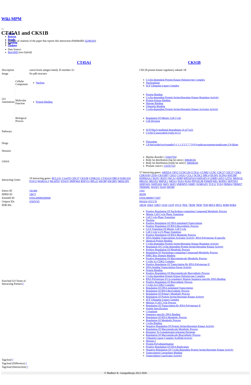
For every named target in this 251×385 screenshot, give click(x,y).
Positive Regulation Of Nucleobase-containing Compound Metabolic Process (186, 211)
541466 (33, 190)
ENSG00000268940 (40, 198)
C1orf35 (66, 178)
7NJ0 (205, 205)
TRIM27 (237, 184)
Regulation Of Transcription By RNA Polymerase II (173, 305)
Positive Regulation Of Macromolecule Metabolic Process (176, 258)
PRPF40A (75, 181)
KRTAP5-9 (203, 178)
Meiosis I (151, 341)
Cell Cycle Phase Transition (160, 217)
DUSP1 (214, 175)
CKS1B (194, 62)
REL (215, 181)
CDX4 (153, 175)
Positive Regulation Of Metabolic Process (168, 249)
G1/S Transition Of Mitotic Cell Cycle (166, 229)
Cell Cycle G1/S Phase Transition (163, 232)
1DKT (157, 205)
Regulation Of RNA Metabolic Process (166, 317)
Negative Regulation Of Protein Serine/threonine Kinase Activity (180, 326)
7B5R (199, 205)
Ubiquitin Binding (155, 106)
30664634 (189, 160)
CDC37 (76, 178)
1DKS (150, 205)
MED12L (238, 178)
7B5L (185, 205)
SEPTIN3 (233, 181)
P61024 (143, 201)
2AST (171, 205)
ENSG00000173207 (150, 198)
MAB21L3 (43, 181)
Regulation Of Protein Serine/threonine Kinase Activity (175, 296)
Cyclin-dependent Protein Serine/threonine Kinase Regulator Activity (182, 97)
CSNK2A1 (94, 178)
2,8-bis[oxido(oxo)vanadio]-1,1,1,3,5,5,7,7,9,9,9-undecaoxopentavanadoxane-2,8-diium (192, 144)
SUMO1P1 (202, 184)
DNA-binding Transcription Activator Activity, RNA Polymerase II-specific (185, 237)
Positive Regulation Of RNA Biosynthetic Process (172, 226)
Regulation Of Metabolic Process (163, 320)
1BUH (142, 205)
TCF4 (220, 184)
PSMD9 (208, 181)
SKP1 (166, 184)
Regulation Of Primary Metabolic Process (168, 293)
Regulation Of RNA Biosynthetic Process (167, 290)
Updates (12, 45)
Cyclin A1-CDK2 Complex (160, 261)
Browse (12, 36)
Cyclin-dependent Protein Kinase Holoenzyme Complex (175, 79)
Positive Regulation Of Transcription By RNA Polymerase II (178, 264)
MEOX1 (143, 181)
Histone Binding (154, 103)
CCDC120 (184, 172)
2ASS (164, 205)
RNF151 (85, 181)
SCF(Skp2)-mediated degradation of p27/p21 (169, 129)
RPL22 (94, 181)
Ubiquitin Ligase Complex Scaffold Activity (169, 338)
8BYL (219, 205)
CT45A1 (84, 62)
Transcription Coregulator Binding (164, 352)
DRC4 (115, 178)
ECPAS (223, 175)
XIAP (163, 187)
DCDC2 (198, 175)
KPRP (180, 178)
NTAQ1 (65, 181)
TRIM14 (227, 184)
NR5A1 (173, 181)
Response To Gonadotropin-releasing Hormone (170, 332)
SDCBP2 (112, 181)
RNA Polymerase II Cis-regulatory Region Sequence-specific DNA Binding (186, 279)
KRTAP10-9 (190, 178)
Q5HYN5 (34, 201)
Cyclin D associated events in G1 (163, 132)
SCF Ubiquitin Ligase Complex (162, 85)
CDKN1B (144, 175)
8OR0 (226, 205)
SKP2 (173, 184)
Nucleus (40, 82)
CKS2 (173, 175)
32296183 (90, 40)
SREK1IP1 (123, 181)
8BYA (212, 205)
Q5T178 (152, 201)
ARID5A (166, 172)
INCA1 (172, 178)
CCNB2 (204, 172)
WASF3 (155, 187)
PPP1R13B (197, 181)
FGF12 (33, 181)
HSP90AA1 (145, 178)
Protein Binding (44, 101)
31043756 (170, 157)
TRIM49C (144, 187)
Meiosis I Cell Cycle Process (161, 302)
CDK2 (237, 172)
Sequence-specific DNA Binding (163, 314)
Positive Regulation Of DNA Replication (167, 346)
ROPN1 (223, 181)
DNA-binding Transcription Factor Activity (169, 267)
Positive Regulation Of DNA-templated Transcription (174, 223)
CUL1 (189, 175)
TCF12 (212, 184)
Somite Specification (157, 308)
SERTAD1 (144, 184)
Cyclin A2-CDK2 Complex (160, 285)
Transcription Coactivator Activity (164, 355)
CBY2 (175, 172)
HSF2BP (232, 175)
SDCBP (103, 181)
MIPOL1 (163, 181)
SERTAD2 (156, 184)
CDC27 (221, 172)
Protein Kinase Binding (158, 100)
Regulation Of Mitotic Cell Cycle (163, 118)
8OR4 (233, 205)
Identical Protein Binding (159, 240)
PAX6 (188, 181)
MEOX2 (153, 181)
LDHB (213, 178)
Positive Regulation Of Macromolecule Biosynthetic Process (178, 273)
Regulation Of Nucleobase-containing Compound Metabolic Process (182, 252)
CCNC (212, 172)
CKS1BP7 (163, 175)
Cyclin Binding (154, 323)
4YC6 (178, 205)
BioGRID (13, 52)
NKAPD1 (55, 181)
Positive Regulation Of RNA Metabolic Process (171, 234)
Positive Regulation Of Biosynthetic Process (169, 282)
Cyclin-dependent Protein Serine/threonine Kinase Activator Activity (182, 109)
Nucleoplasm (153, 82)
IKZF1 (156, 178)
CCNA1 (195, 172)
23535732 (169, 165)
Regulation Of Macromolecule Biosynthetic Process (173, 335)
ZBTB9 (171, 187)
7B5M (191, 205)
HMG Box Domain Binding (160, 255)
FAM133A (125, 178)
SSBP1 (191, 184)
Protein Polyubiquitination (160, 343)
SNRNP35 (182, 184)
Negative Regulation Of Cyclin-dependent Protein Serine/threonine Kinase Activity (189, 349)
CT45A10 (106, 178)
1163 (141, 190)
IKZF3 (163, 178)
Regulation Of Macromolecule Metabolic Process (172, 329)
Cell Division (153, 121)
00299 (142, 194)
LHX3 (220, 178)
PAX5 (181, 181)
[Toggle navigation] (2, 28)
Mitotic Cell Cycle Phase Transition (164, 214)
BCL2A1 (57, 178)
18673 (32, 194)
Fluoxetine (151, 141)
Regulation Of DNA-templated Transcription (169, 288)
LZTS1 (228, 178)
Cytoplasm (151, 311)
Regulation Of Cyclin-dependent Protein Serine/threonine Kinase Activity (184, 246)
